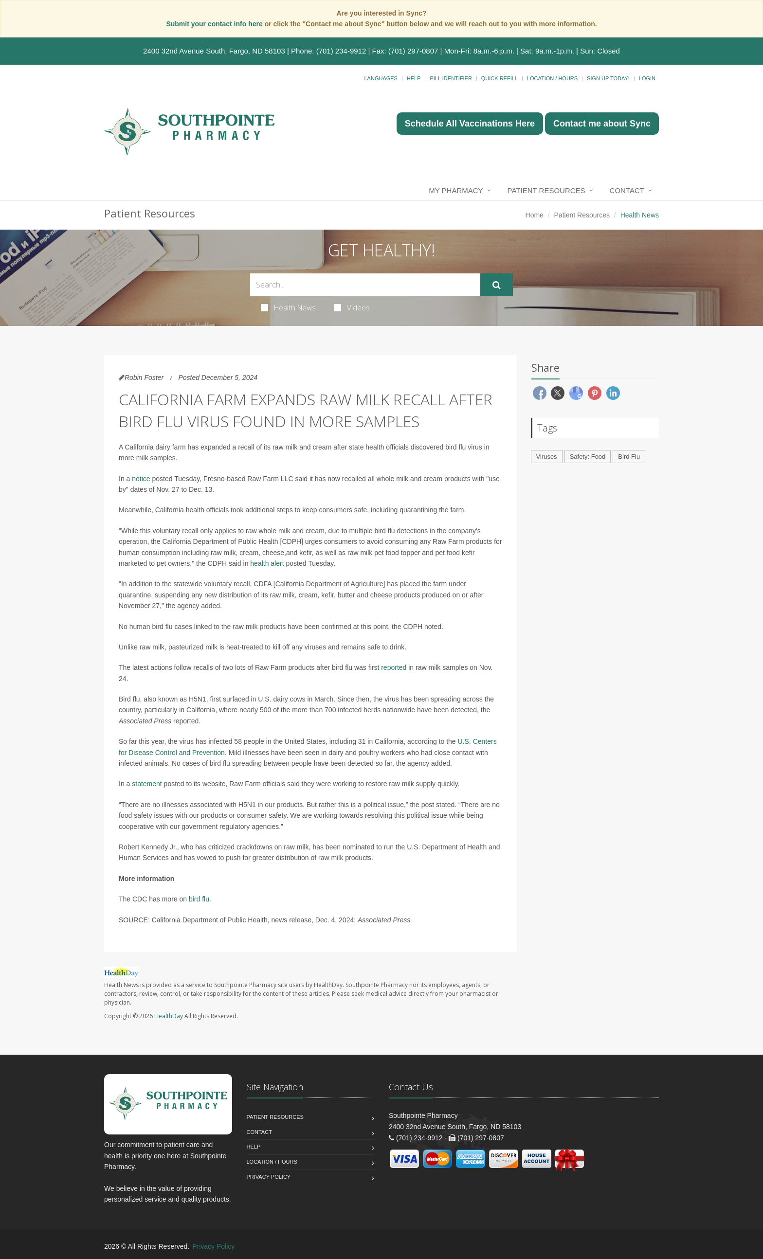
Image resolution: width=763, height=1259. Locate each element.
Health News (288, 307)
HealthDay (168, 1016)
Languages (380, 78)
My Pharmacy (456, 190)
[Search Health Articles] (365, 284)
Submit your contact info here (215, 24)
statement (147, 784)
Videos (352, 307)
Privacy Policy (269, 1177)
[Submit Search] (496, 285)
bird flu (199, 899)
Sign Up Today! (608, 78)
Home (535, 215)
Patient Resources (546, 190)
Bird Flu (629, 456)
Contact (627, 190)
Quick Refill (499, 78)
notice (141, 479)
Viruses (546, 456)
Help (414, 78)
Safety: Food (588, 456)
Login (647, 78)
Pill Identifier (451, 78)
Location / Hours (552, 78)
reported (393, 667)
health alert (267, 563)
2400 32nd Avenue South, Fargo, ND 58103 (214, 51)
